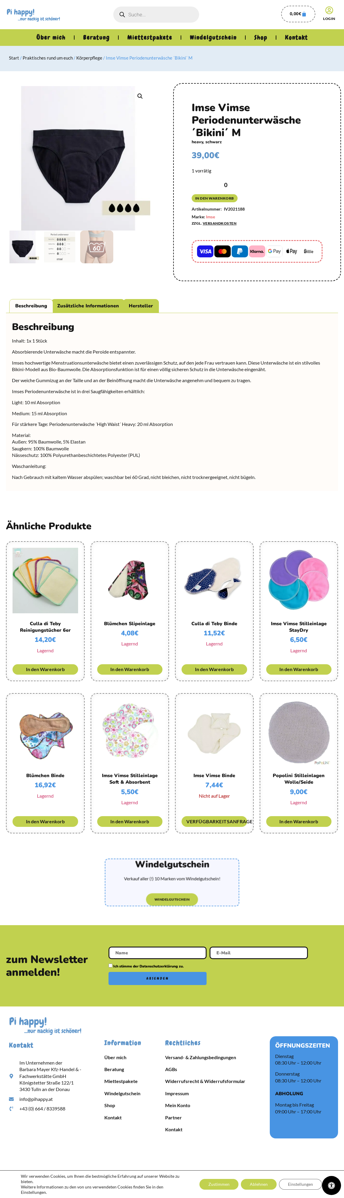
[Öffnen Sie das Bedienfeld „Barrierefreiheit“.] (331, 1185)
